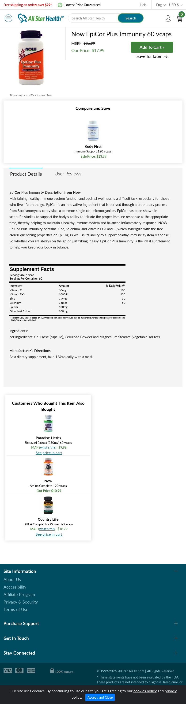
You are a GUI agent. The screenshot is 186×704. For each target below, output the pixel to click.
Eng (159, 5)
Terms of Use (16, 609)
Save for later (149, 56)
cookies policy (145, 691)
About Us (12, 579)
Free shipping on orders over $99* (28, 5)
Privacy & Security (21, 601)
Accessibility (15, 586)
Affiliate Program (19, 594)
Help (143, 5)
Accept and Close (100, 697)
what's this (48, 447)
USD (174, 5)
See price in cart (49, 452)
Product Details (26, 174)
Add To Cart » (152, 47)
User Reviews (68, 173)
